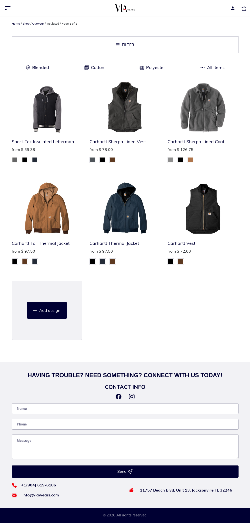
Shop (26, 23)
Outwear (38, 23)
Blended (40, 67)
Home (16, 23)
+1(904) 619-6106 (38, 485)
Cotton (97, 67)
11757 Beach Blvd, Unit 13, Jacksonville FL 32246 (186, 490)
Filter (125, 44)
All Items (216, 67)
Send (125, 471)
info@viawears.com (40, 495)
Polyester (155, 67)
